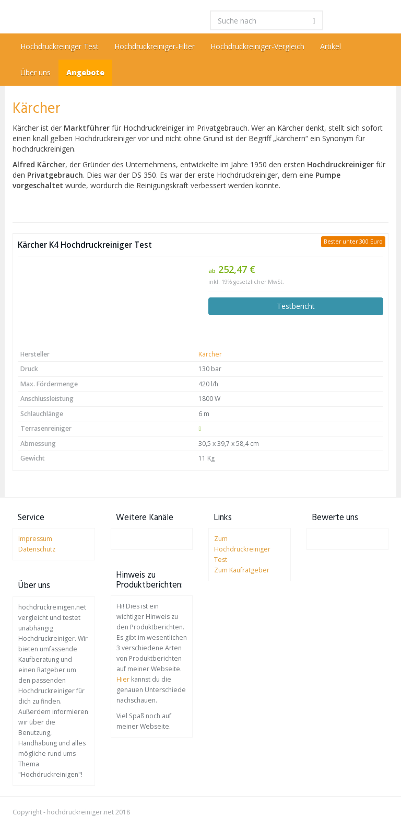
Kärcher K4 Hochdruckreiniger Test (85, 244)
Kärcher (210, 354)
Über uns (35, 72)
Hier (122, 679)
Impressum (35, 538)
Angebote (85, 72)
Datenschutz (36, 549)
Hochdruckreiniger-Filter (154, 46)
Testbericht (296, 306)
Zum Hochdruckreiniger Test (242, 549)
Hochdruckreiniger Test (59, 46)
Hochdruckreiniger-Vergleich (257, 46)
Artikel (330, 46)
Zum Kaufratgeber (241, 570)
